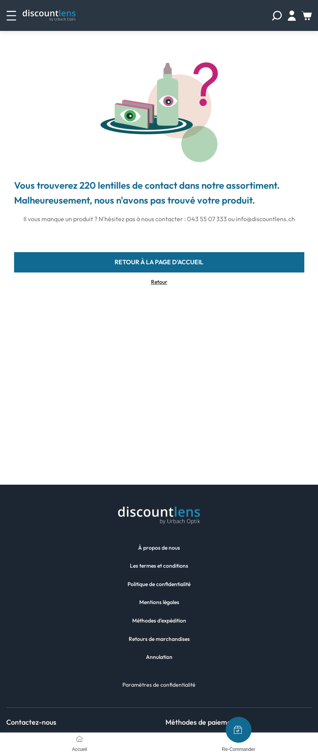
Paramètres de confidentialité (159, 684)
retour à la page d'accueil (159, 262)
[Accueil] (79, 739)
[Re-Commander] (239, 730)
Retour (159, 282)
